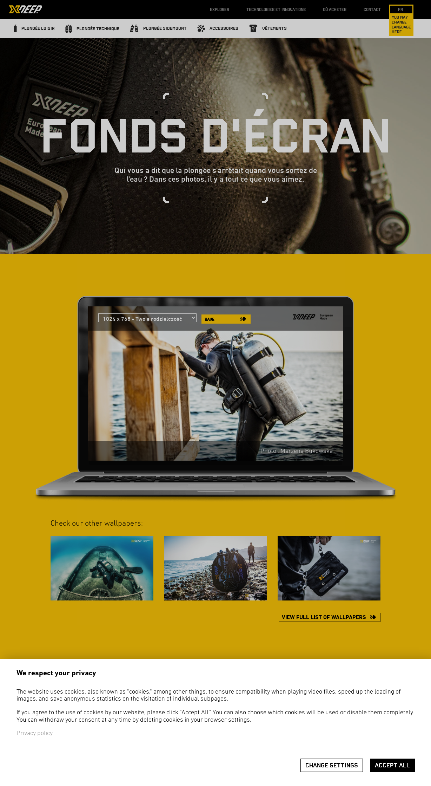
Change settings (331, 765)
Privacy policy (34, 733)
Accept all (392, 765)
